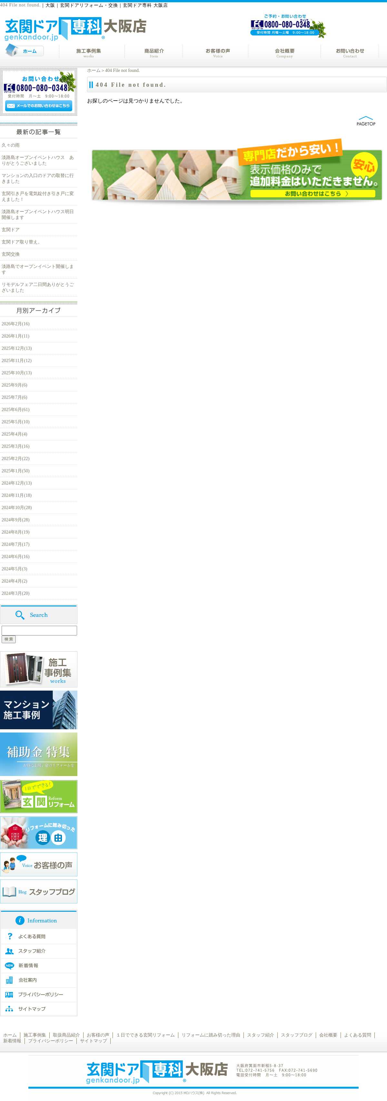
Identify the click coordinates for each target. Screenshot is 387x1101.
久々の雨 (11, 145)
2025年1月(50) (15, 470)
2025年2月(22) (15, 458)
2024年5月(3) (14, 568)
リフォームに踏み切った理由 (211, 1035)
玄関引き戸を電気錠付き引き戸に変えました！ (38, 196)
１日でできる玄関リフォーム (145, 1035)
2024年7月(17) (15, 544)
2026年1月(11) (15, 336)
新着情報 (12, 1040)
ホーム (94, 70)
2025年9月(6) (14, 385)
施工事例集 (35, 1035)
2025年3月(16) (15, 446)
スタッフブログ (297, 1035)
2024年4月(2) (14, 581)
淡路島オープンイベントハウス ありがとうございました (38, 160)
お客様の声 (98, 1035)
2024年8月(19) (15, 532)
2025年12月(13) (17, 348)
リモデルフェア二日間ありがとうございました (38, 287)
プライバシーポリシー (50, 1040)
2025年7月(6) (14, 397)
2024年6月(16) (15, 556)
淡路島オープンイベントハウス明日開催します (38, 214)
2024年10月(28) (17, 507)
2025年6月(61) (15, 409)
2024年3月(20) (15, 593)
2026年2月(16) (15, 323)
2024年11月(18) (17, 495)
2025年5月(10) (15, 421)
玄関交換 (11, 254)
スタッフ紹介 (260, 1035)
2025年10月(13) (17, 372)
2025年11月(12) (17, 360)
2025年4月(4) (14, 434)
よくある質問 (357, 1035)
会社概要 (328, 1035)
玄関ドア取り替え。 (22, 242)
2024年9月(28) (15, 519)
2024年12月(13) (17, 483)
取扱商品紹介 (66, 1035)
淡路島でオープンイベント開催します (38, 269)
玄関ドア (11, 229)
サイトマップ (93, 1040)
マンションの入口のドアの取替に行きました (38, 178)
